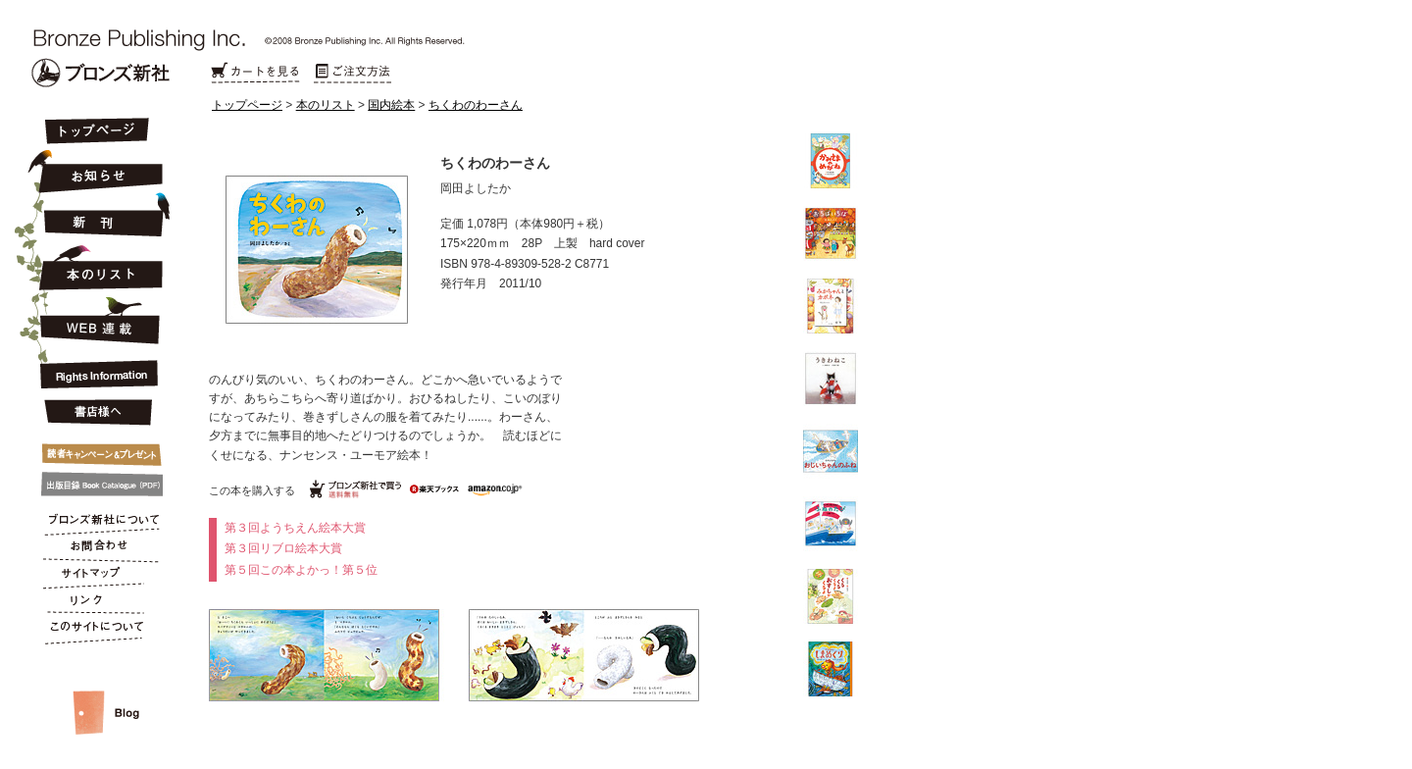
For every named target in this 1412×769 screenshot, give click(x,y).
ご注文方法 (353, 73)
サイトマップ (95, 576)
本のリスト (325, 105)
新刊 (95, 215)
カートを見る (255, 73)
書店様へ (95, 413)
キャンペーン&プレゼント (95, 450)
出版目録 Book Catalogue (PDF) (95, 484)
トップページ (247, 105)
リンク (95, 604)
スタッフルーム (95, 692)
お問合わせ (95, 549)
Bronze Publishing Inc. (100, 72)
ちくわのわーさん (476, 105)
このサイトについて (95, 631)
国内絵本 (391, 105)
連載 (95, 319)
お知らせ (95, 168)
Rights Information (95, 370)
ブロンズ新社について (95, 522)
